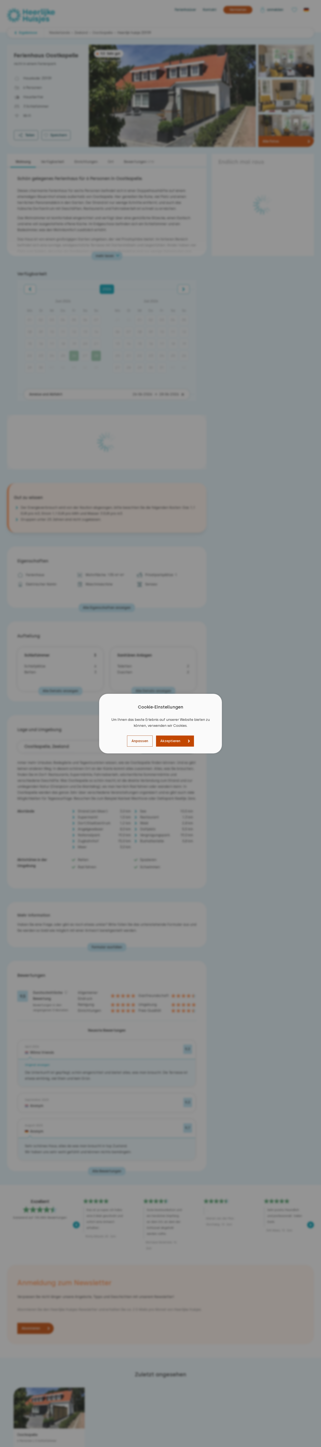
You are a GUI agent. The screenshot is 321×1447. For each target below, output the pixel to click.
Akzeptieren (170, 741)
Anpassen (140, 741)
